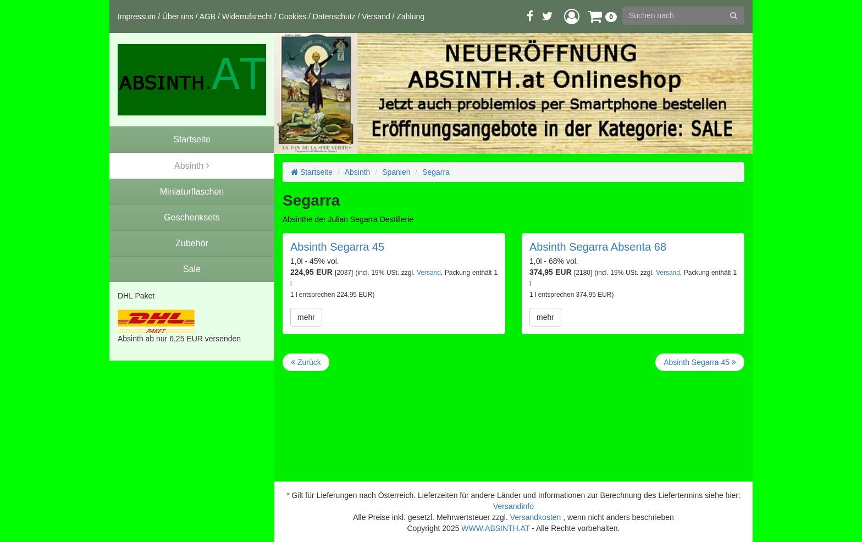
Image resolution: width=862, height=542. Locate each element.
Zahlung (410, 16)
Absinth (358, 172)
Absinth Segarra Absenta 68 (597, 247)
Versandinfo (513, 506)
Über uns (178, 16)
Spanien (396, 172)
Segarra (436, 172)
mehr (306, 317)
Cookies (293, 16)
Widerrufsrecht (247, 16)
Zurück (306, 362)
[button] (571, 16)
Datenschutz (334, 16)
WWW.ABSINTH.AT (495, 528)
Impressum (137, 16)
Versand (376, 16)
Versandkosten (535, 517)
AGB (208, 16)
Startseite (312, 172)
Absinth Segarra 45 (337, 247)
